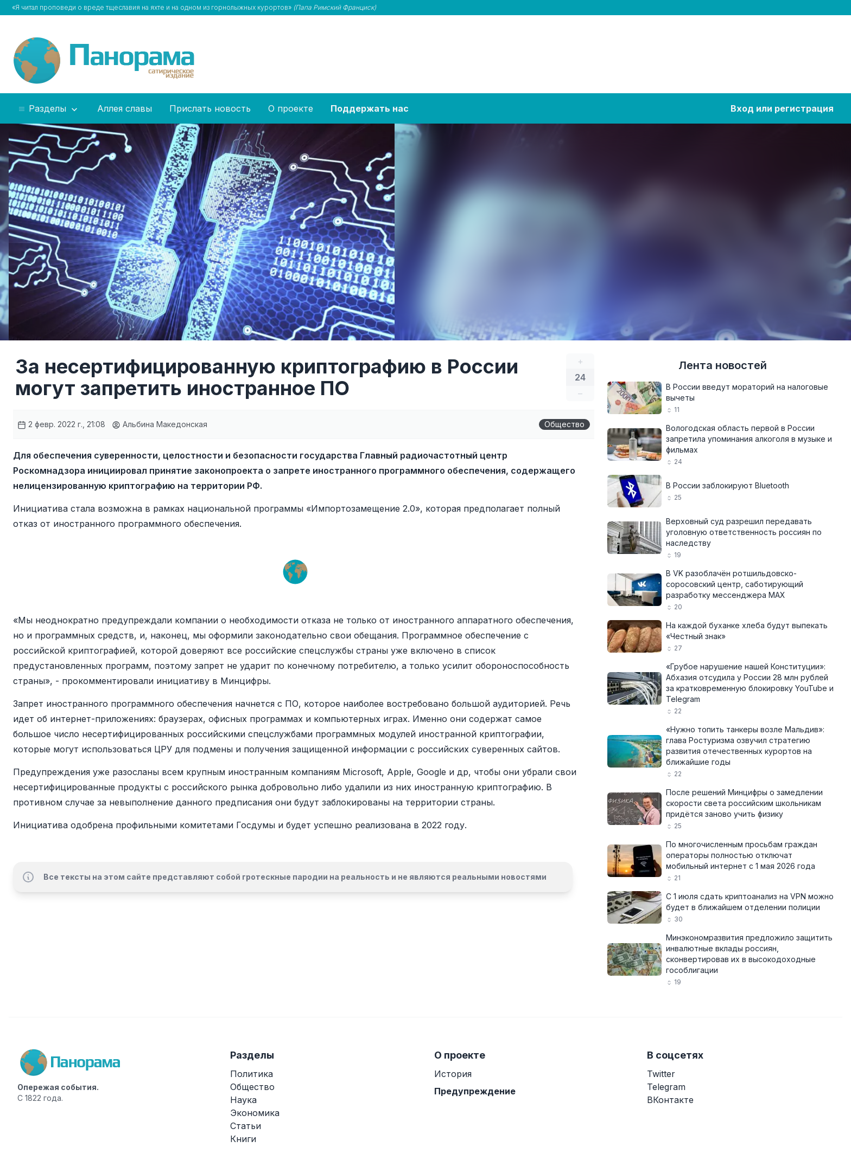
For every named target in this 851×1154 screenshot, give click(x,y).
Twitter (661, 1073)
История (453, 1073)
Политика (251, 1073)
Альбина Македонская (159, 424)
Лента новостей (722, 365)
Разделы (48, 109)
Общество (564, 424)
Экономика (255, 1112)
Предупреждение (475, 1091)
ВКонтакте (670, 1099)
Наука (243, 1099)
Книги (243, 1138)
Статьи (245, 1125)
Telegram (666, 1086)
